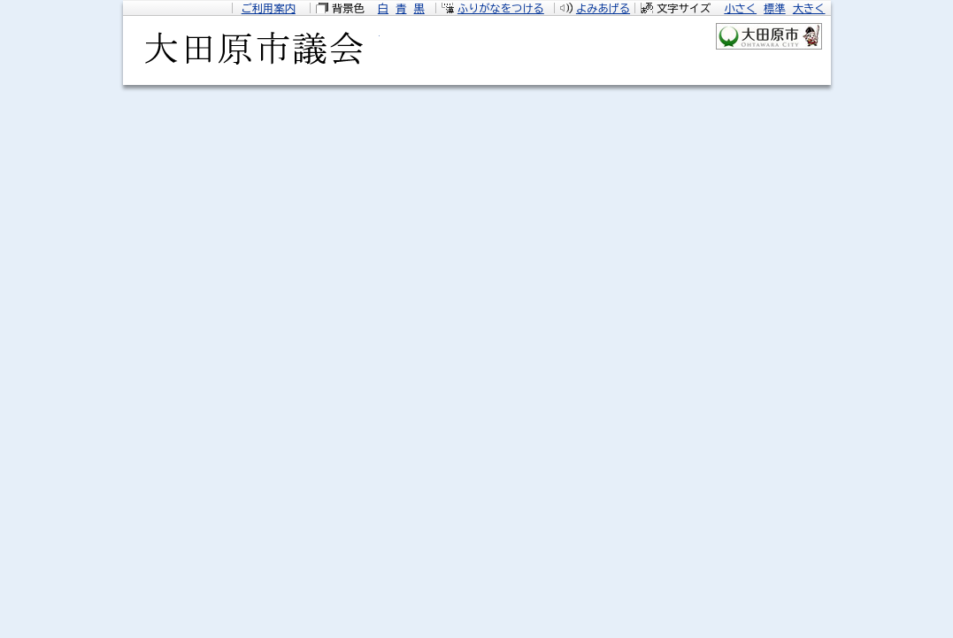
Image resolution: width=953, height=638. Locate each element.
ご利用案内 (269, 8)
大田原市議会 (251, 54)
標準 (774, 8)
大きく (809, 8)
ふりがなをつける (500, 8)
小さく (740, 8)
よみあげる (603, 8)
